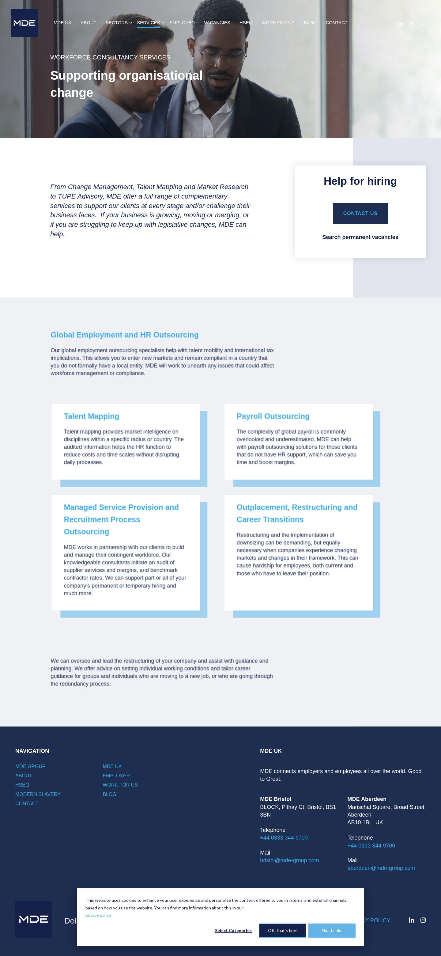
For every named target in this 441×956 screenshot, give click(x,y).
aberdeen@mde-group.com (381, 868)
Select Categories (233, 930)
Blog (109, 794)
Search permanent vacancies (360, 237)
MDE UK (112, 766)
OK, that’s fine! (283, 930)
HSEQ (22, 784)
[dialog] (220, 917)
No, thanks (332, 930)
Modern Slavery (38, 794)
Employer (116, 775)
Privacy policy (367, 920)
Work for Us (120, 784)
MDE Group (30, 766)
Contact (27, 803)
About (23, 775)
